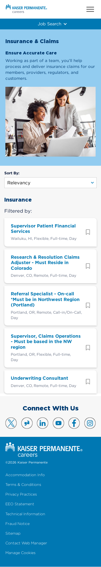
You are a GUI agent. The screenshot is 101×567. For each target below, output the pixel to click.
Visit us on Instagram (90, 423)
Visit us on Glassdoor (27, 423)
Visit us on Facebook (74, 423)
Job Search (49, 23)
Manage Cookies (20, 552)
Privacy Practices (21, 494)
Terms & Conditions (23, 484)
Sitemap (12, 533)
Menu (90, 9)
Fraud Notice (17, 523)
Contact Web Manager (26, 543)
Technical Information (25, 514)
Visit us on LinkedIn (42, 423)
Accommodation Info (25, 474)
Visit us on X (11, 423)
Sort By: (11, 173)
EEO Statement (19, 504)
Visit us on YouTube (58, 423)
